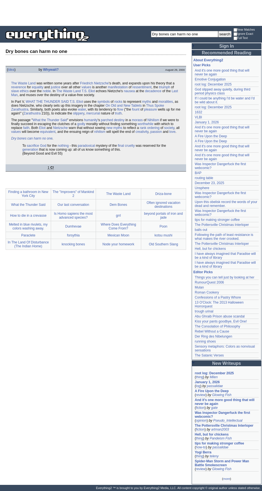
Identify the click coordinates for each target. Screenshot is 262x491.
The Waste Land (23, 83)
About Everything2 (208, 60)
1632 (198, 112)
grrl (118, 216)
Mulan (199, 287)
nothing (63, 146)
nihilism (99, 132)
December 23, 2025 (209, 183)
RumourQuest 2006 (209, 282)
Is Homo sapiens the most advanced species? (73, 215)
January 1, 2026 (207, 122)
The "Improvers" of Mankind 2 (73, 194)
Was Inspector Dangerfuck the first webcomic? (222, 415)
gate (214, 408)
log (198, 386)
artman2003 (220, 429)
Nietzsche (60, 128)
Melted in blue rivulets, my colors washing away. (28, 226)
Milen (214, 377)
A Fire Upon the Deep (211, 136)
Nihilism (153, 120)
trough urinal (204, 311)
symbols (103, 102)
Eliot (42, 128)
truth (118, 113)
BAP (198, 173)
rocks (118, 102)
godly (81, 124)
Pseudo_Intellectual (227, 420)
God (43, 146)
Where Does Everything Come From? (118, 226)
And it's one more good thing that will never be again (224, 402)
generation (30, 150)
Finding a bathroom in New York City (28, 194)
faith (26, 128)
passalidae (215, 386)
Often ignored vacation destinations (163, 205)
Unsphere (202, 188)
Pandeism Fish (221, 438)
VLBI (198, 117)
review (201, 395)
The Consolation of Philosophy (217, 326)
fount (136, 109)
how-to (201, 447)
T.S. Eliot (88, 91)
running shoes (205, 341)
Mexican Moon (118, 235)
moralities (165, 102)
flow (120, 109)
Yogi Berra (203, 452)
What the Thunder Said (50, 120)
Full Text (241, 38)
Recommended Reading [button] (226, 52)
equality (37, 87)
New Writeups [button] (226, 363)
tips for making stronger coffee (217, 220)
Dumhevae (73, 226)
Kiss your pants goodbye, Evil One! (221, 321)
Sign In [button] (226, 46)
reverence (18, 87)
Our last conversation (73, 205)
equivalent (48, 132)
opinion (201, 420)
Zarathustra (31, 113)
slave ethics (20, 91)
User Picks (201, 65)
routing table (204, 178)
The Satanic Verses (209, 355)
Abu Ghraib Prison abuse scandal (220, 316)
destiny (119, 120)
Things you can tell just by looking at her (224, 277)
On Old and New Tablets (123, 106)
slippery (78, 113)
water (82, 109)
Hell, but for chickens (210, 249)
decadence (153, 91)
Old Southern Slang (163, 244)
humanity (91, 120)
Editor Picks (203, 272)
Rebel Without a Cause (212, 331)
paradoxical (86, 146)
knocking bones (73, 244)
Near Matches (244, 30)
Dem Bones (118, 205)
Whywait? (51, 70)
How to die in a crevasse (28, 216)
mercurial (93, 113)
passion (156, 132)
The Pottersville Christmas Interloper (222, 225)
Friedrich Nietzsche (94, 83)
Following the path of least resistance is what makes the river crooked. (224, 237)
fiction (200, 408)
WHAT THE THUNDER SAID (47, 102)
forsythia (73, 235)
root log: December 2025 (213, 84)
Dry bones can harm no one (31, 138)
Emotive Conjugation (210, 79)
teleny (214, 456)
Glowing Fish (221, 395)
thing (199, 377)
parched (107, 120)
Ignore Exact (243, 34)
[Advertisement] (131, 12)
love (172, 132)
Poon (163, 226)
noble (47, 91)
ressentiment (142, 87)
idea (11, 70)
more (226, 478)
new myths (114, 128)
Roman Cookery (207, 292)
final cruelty (126, 146)
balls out (201, 230)
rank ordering (150, 128)
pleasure (150, 109)
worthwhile (145, 124)
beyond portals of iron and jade (163, 215)
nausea (129, 91)
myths (146, 102)
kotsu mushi (163, 235)
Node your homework (118, 244)
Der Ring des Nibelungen (213, 336)
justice (55, 87)
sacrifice (33, 146)
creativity (142, 132)
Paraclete (28, 235)
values (86, 87)
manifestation (118, 87)
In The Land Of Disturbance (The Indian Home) (28, 244)
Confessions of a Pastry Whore (218, 297)
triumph (164, 87)
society (169, 128)
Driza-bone (163, 194)
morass (137, 120)
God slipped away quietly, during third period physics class (222, 91)
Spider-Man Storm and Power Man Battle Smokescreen (222, 463)
